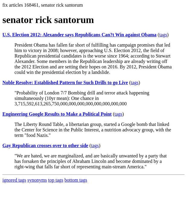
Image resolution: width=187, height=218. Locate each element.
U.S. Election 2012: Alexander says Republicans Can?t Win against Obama (79, 34)
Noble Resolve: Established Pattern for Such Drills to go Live (65, 82)
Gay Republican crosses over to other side (45, 145)
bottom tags (76, 180)
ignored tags (14, 180)
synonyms (37, 180)
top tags (55, 180)
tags (163, 34)
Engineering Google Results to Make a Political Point (57, 114)
